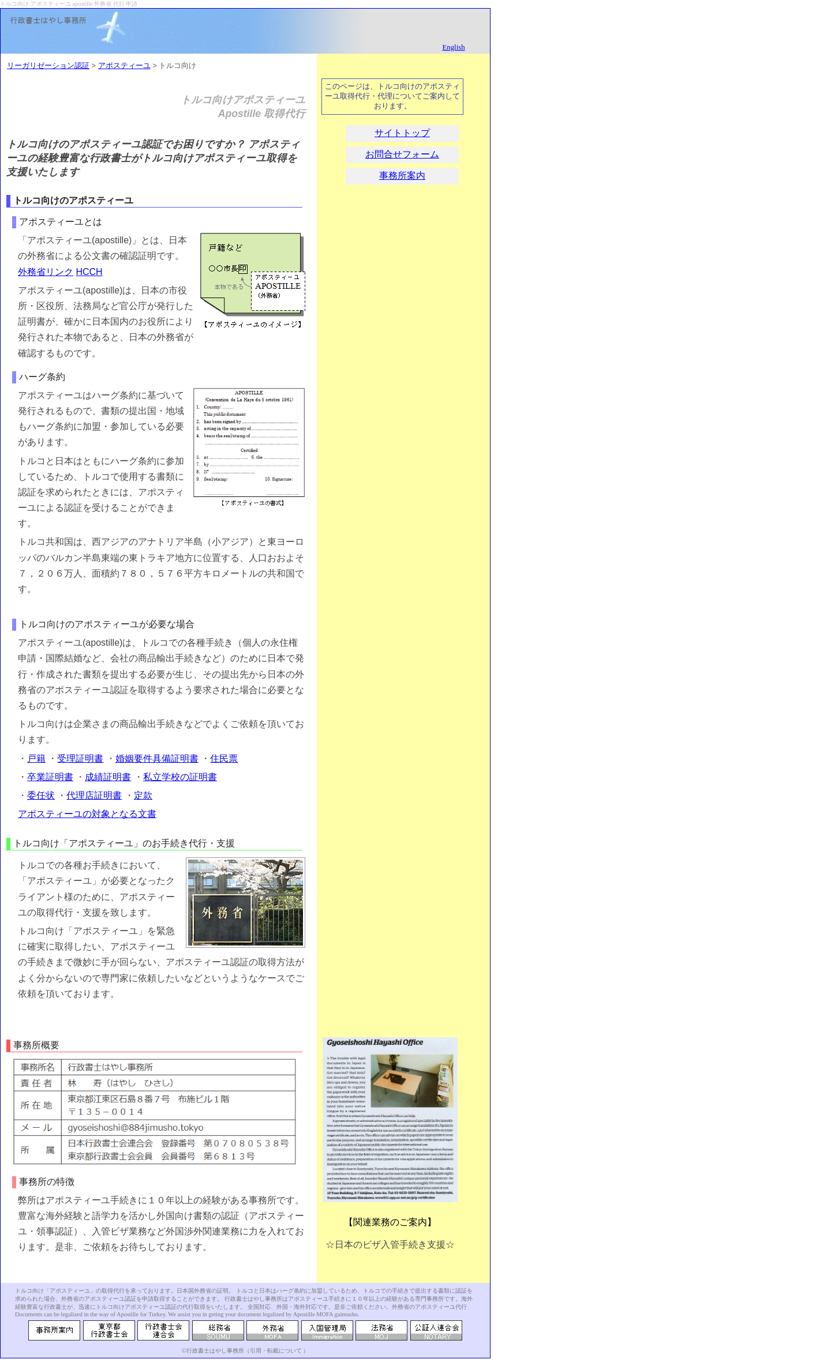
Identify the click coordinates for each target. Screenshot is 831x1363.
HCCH (89, 272)
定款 (143, 795)
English (453, 47)
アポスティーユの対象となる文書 (87, 814)
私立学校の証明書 (180, 777)
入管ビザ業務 (119, 1231)
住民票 (224, 758)
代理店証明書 (94, 795)
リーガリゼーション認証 (48, 65)
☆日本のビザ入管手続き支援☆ (390, 1244)
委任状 (41, 795)
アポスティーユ (124, 65)
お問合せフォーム (402, 154)
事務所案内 (402, 175)
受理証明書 (80, 758)
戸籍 (36, 758)
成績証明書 (108, 777)
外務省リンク (45, 272)
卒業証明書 (50, 777)
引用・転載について (276, 1350)
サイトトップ (402, 133)
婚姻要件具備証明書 (157, 758)
